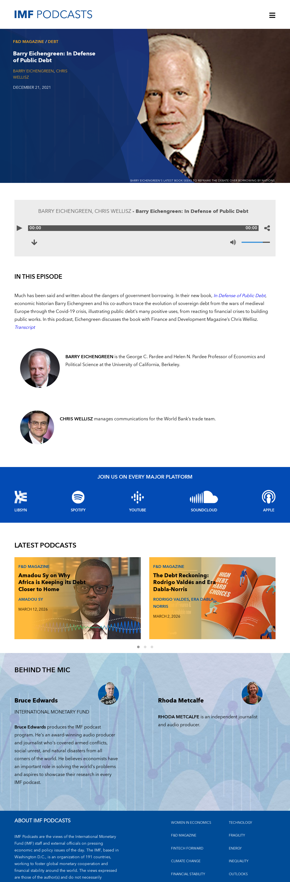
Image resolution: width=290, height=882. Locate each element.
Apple (268, 510)
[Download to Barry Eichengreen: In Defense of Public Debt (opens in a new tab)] (37, 242)
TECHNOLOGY (240, 792)
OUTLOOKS (238, 844)
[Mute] (233, 242)
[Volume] (256, 242)
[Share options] (267, 228)
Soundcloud (204, 510)
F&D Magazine (28, 41)
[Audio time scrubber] (145, 228)
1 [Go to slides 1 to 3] (141, 617)
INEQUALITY (238, 831)
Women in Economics (191, 792)
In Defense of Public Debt (239, 296)
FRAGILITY (237, 805)
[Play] (23, 228)
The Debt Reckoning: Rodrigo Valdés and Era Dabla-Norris (127, 588)
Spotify (78, 510)
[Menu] (272, 16)
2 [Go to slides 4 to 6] (148, 617)
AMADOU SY (29, 605)
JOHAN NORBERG (215, 605)
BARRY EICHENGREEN (33, 71)
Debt (53, 41)
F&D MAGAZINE (183, 805)
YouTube (137, 510)
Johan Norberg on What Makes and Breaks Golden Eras (217, 585)
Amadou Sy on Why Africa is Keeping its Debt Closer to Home (39, 585)
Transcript (24, 327)
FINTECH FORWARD (187, 818)
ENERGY (235, 818)
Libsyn (20, 510)
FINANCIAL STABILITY (188, 844)
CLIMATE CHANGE (186, 831)
